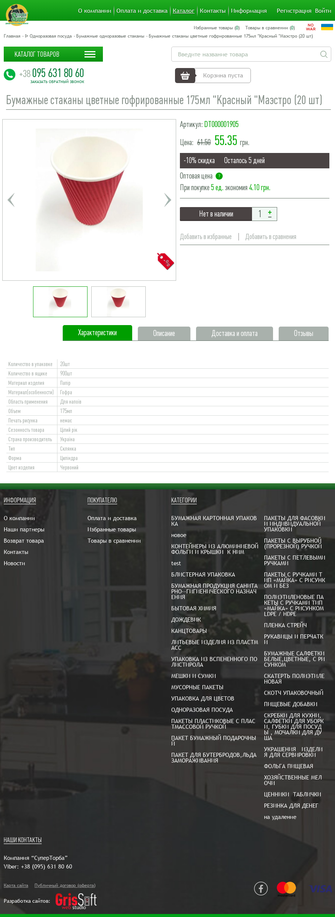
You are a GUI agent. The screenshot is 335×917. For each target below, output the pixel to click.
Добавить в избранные (206, 236)
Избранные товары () (217, 28)
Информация (249, 11)
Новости (14, 563)
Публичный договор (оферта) (65, 885)
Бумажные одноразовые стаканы (110, 36)
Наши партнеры (24, 529)
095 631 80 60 (51, 73)
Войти (323, 11)
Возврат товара (24, 540)
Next (167, 200)
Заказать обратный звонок (57, 82)
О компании (94, 11)
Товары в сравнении (114, 540)
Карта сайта (16, 885)
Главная (12, 36)
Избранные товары (112, 529)
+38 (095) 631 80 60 (46, 866)
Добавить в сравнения (270, 236)
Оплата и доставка (142, 11)
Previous (11, 200)
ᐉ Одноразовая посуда (48, 36)
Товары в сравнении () (270, 28)
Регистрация (294, 11)
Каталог (184, 11)
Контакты (213, 11)
